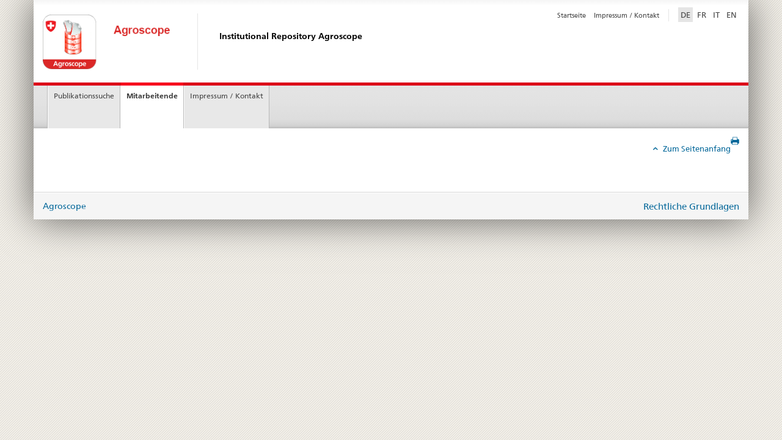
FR (701, 15)
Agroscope (64, 206)
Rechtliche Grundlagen (691, 206)
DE (687, 14)
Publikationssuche (84, 95)
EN (731, 15)
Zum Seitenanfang (696, 148)
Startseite (571, 15)
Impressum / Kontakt (626, 15)
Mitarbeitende (152, 95)
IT (716, 15)
